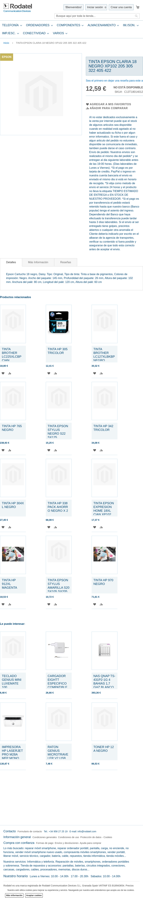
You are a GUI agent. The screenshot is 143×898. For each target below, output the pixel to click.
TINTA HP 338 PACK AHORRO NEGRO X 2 (58, 506)
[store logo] (17, 7)
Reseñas (65, 262)
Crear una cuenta (121, 7)
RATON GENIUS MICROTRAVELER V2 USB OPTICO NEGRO (58, 756)
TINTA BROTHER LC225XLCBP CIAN (11, 354)
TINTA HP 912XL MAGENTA (9, 583)
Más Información (38, 262)
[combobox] (97, 16)
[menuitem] (11, 25)
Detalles (11, 262)
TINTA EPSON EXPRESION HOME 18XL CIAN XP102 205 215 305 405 (103, 512)
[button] (3, 373)
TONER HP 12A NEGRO (103, 748)
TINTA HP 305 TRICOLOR (58, 351)
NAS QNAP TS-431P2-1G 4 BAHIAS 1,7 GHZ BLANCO (104, 681)
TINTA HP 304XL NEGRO (13, 505)
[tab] (71, 29)
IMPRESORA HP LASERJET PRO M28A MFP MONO (12, 752)
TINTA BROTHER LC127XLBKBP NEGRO (104, 354)
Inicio (6, 43)
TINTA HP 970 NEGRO (103, 582)
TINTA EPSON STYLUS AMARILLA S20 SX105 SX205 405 (58, 587)
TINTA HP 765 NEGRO (12, 428)
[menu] (71, 29)
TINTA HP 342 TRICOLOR (103, 428)
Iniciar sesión (95, 7)
